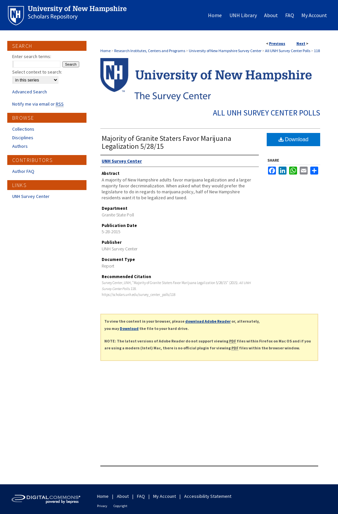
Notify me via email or (38, 104)
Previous (277, 43)
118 (317, 50)
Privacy (102, 506)
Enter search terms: (31, 56)
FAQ (141, 496)
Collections (23, 129)
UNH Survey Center (31, 196)
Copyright (120, 506)
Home (105, 50)
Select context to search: (37, 72)
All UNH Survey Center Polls (287, 50)
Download (294, 139)
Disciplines (22, 138)
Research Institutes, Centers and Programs (149, 50)
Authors (20, 146)
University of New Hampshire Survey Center (225, 50)
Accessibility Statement (207, 496)
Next (300, 43)
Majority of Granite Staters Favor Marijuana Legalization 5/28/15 (166, 142)
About (123, 496)
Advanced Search (29, 92)
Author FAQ (23, 171)
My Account (164, 496)
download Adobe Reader (208, 321)
